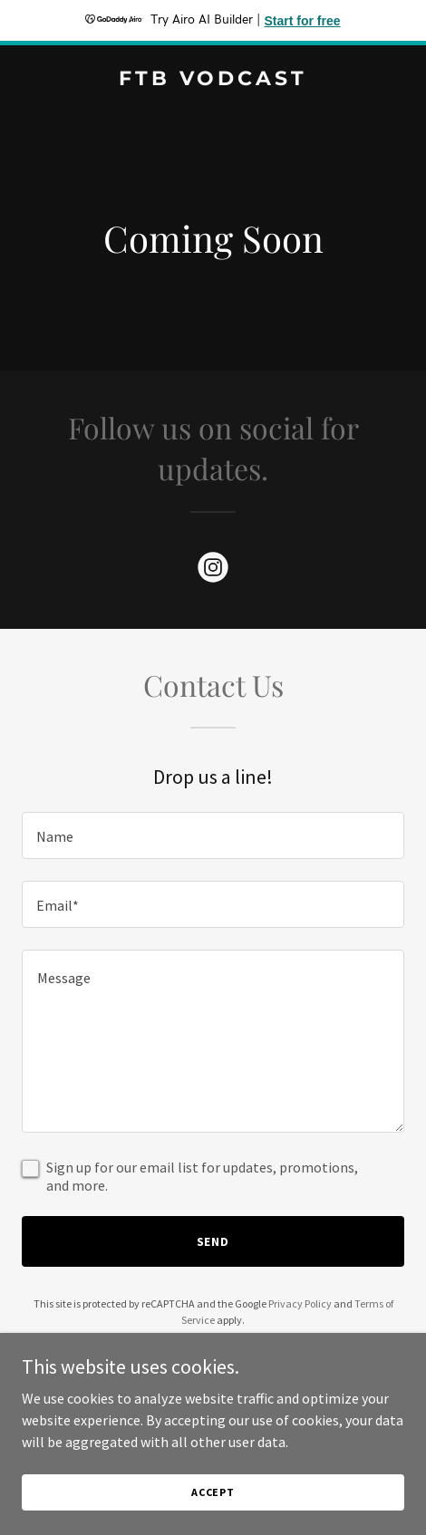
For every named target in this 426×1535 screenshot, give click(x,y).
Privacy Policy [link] (300, 1303)
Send (213, 1241)
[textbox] (213, 835)
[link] (213, 80)
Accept (213, 1492)
